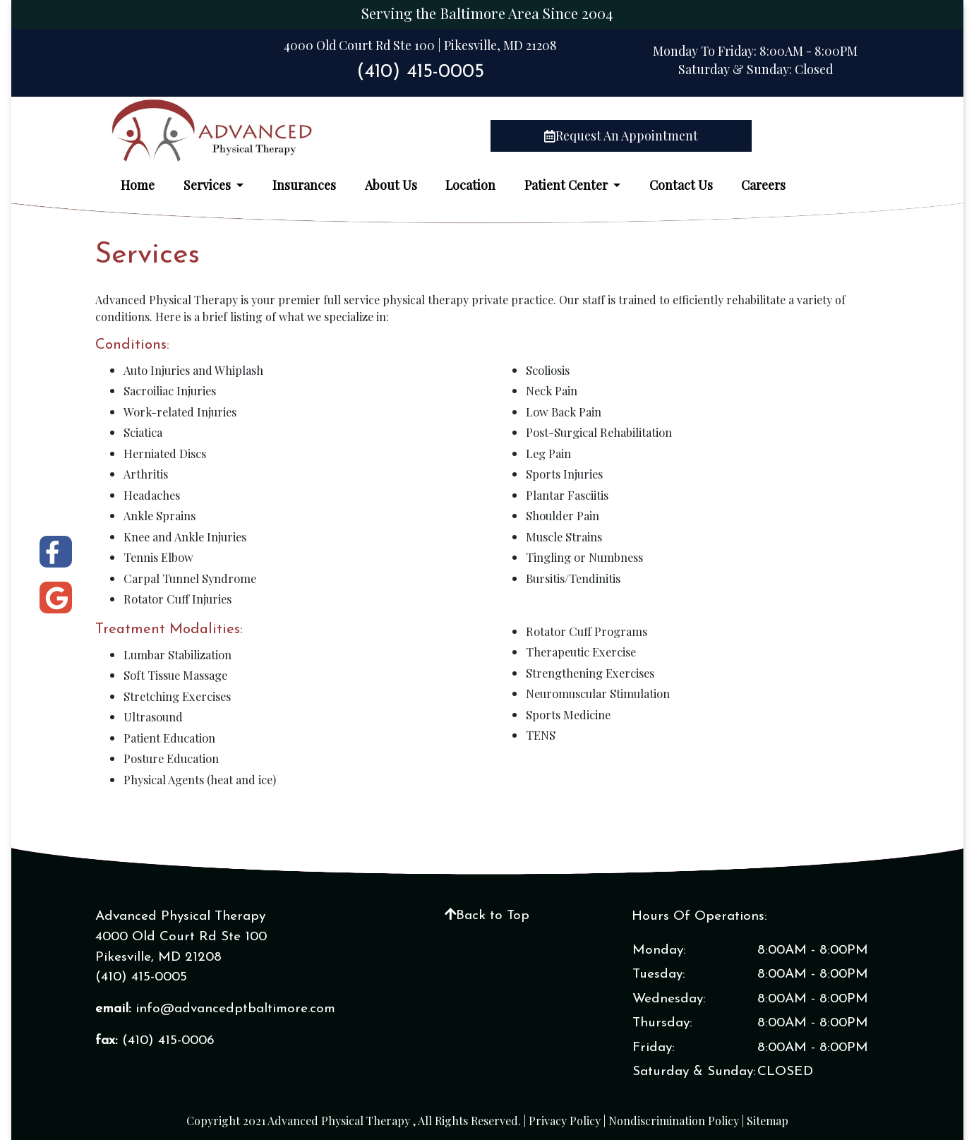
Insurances (304, 184)
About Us (391, 184)
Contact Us (681, 184)
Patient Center (567, 184)
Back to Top (487, 916)
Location (470, 184)
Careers (763, 184)
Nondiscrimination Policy (673, 1120)
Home (138, 184)
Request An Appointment (621, 135)
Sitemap (767, 1120)
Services (209, 184)
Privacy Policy (565, 1120)
